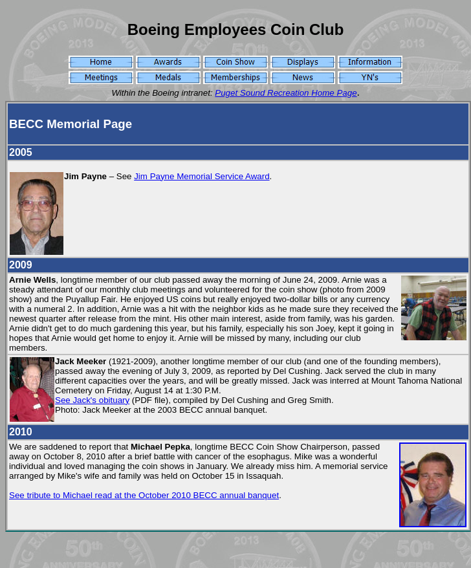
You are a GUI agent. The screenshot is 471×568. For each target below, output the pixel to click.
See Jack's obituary (92, 400)
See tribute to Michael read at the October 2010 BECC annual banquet (144, 495)
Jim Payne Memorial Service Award (201, 176)
